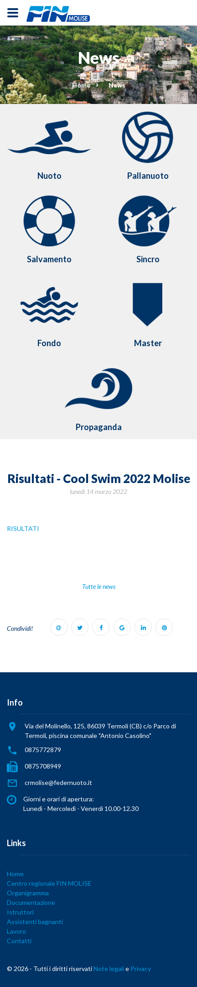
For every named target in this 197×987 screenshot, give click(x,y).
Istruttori (20, 912)
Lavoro (16, 931)
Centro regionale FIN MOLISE (49, 883)
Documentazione (31, 902)
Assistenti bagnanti (35, 921)
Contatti (19, 941)
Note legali (108, 968)
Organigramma (28, 893)
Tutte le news (98, 586)
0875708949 (43, 766)
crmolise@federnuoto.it (58, 782)
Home (81, 85)
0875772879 (43, 749)
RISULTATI (23, 528)
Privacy (140, 968)
